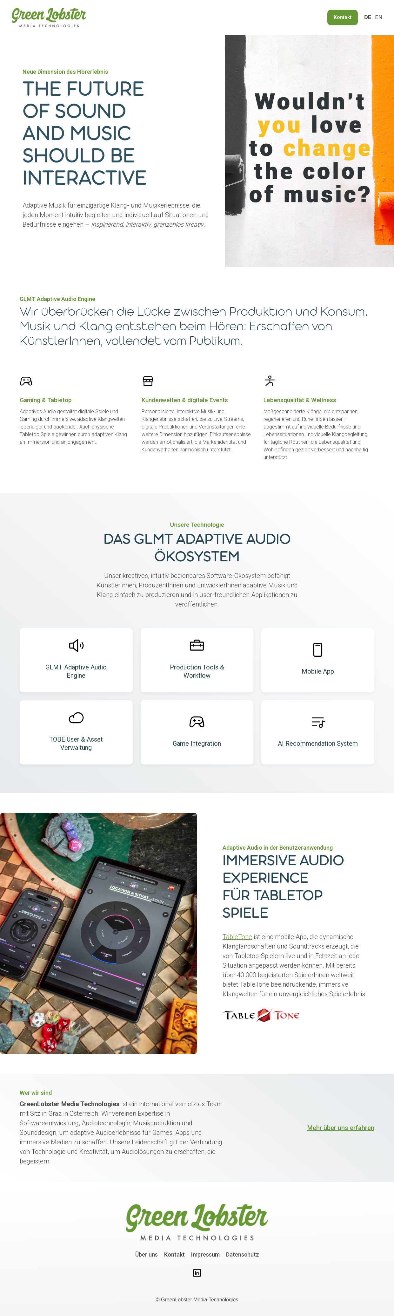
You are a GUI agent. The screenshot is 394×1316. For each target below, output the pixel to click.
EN (378, 17)
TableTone (237, 937)
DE (367, 17)
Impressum (205, 1254)
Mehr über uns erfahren (340, 1128)
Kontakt (342, 17)
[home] (49, 17)
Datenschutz (242, 1254)
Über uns (146, 1254)
